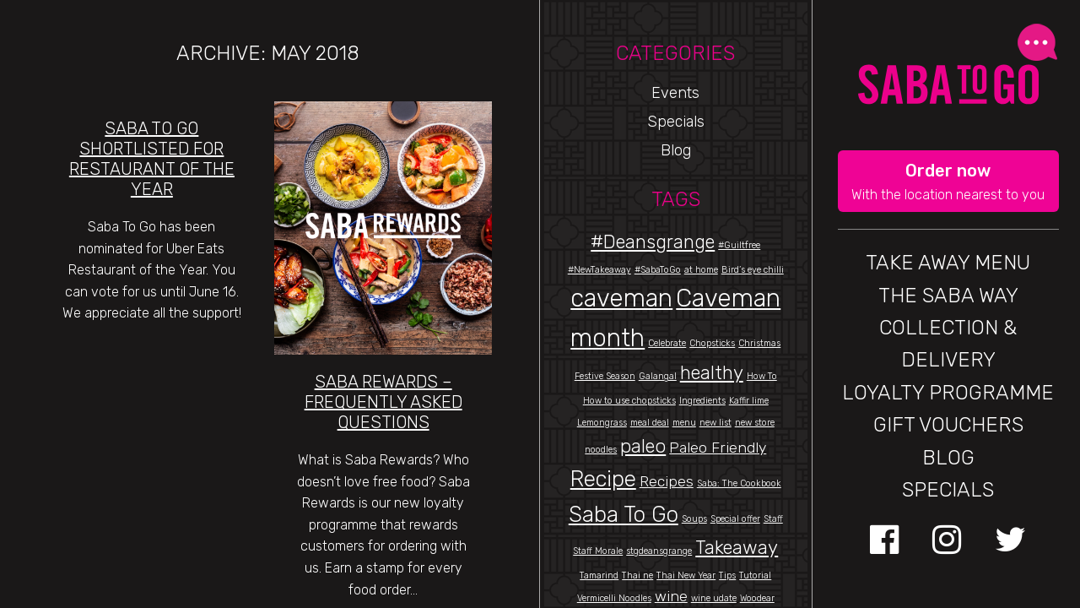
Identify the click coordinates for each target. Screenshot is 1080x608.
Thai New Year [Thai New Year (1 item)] (686, 575)
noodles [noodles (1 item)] (601, 449)
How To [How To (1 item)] (762, 376)
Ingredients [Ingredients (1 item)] (702, 400)
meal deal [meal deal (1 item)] (649, 422)
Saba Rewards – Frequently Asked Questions (383, 402)
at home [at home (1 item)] (701, 269)
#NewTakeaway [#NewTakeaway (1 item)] (599, 269)
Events (675, 93)
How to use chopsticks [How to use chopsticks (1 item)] (629, 400)
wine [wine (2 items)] (671, 596)
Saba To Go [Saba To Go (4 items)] (623, 514)
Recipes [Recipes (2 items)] (667, 481)
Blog (676, 150)
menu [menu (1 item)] (684, 422)
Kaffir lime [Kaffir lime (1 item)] (749, 400)
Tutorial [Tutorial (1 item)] (755, 575)
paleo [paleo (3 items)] (643, 446)
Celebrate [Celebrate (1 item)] (667, 343)
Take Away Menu (948, 262)
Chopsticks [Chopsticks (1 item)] (712, 343)
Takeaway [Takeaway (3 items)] (736, 547)
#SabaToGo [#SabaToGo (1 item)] (657, 269)
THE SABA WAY (948, 295)
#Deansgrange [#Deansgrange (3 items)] (653, 242)
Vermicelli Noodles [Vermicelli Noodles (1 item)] (614, 598)
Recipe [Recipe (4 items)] (603, 478)
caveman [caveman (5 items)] (621, 298)
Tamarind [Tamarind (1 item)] (599, 575)
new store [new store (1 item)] (755, 422)
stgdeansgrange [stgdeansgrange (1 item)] (659, 551)
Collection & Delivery (948, 344)
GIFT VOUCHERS (948, 425)
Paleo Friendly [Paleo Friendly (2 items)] (717, 447)
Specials (676, 121)
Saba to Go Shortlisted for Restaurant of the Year (152, 158)
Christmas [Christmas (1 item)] (759, 343)
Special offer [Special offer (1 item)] (735, 518)
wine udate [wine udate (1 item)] (714, 598)
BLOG (948, 458)
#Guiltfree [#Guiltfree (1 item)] (739, 245)
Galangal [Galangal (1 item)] (658, 376)
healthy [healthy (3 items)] (711, 372)
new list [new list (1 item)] (715, 422)
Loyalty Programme (948, 392)
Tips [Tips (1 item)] (727, 575)
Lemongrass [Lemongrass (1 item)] (602, 422)
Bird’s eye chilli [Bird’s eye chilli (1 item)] (752, 269)
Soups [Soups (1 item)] (694, 518)
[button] (949, 181)
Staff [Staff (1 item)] (773, 518)
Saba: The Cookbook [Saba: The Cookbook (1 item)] (739, 483)
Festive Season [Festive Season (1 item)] (605, 376)
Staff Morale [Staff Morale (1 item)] (598, 551)
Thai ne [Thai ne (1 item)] (637, 575)
